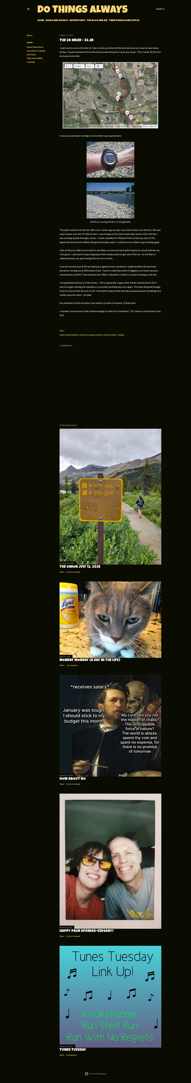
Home (40, 20)
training (31, 62)
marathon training (36, 50)
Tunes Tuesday (73, 1050)
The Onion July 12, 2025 (80, 567)
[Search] (160, 9)
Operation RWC (35, 58)
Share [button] (29, 35)
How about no (73, 779)
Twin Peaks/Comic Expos (124, 20)
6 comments (71, 1055)
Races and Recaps (57, 20)
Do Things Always (82, 10)
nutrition (31, 54)
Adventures (77, 20)
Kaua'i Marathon (35, 47)
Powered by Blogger (95, 1074)
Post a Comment (73, 572)
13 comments (72, 665)
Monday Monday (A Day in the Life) (90, 660)
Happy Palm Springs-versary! (86, 931)
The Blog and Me (97, 20)
